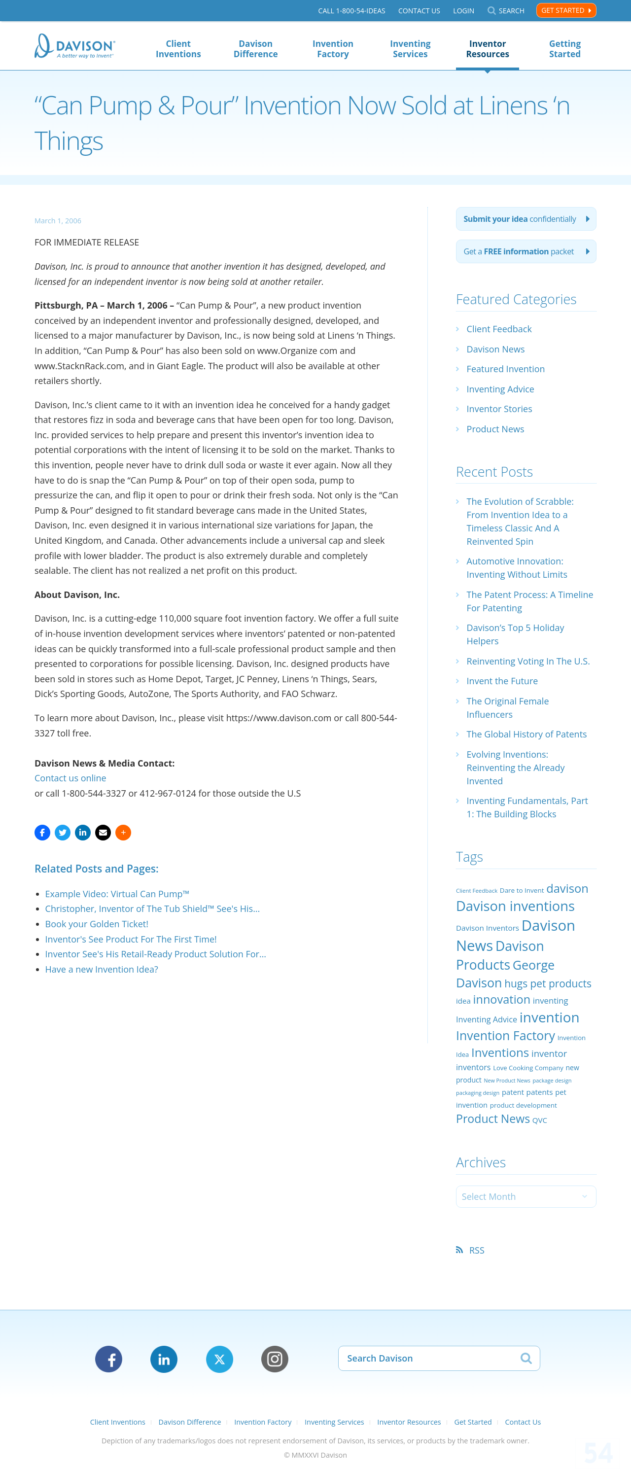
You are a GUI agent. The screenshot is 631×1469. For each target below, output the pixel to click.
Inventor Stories (499, 409)
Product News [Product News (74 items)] (493, 1118)
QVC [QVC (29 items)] (539, 1120)
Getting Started (565, 49)
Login (463, 10)
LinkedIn (163, 1359)
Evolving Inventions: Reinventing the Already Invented (516, 767)
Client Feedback (499, 329)
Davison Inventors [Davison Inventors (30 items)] (487, 928)
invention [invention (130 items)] (550, 1017)
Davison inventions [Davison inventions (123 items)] (515, 906)
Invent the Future (502, 681)
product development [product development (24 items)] (523, 1105)
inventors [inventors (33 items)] (473, 1067)
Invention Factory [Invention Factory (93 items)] (505, 1035)
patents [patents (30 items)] (539, 1092)
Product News (496, 429)
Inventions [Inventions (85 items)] (500, 1052)
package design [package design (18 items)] (551, 1080)
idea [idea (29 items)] (463, 1001)
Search (512, 10)
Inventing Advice (500, 389)
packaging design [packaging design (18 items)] (477, 1092)
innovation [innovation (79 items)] (502, 999)
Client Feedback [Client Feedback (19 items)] (476, 890)
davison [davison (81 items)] (567, 888)
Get (518, 251)
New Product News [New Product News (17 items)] (507, 1080)
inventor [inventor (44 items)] (549, 1053)
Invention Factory (333, 49)
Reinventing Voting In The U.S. (528, 661)
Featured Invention (506, 369)
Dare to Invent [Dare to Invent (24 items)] (522, 890)
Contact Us (419, 10)
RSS (477, 1250)
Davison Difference (256, 49)
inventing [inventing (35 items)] (550, 1000)
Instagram (274, 1359)
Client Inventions (178, 49)
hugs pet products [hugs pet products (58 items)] (548, 983)
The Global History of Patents (527, 734)
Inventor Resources (487, 49)
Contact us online (70, 778)
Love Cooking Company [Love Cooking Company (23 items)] (528, 1067)
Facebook (108, 1359)
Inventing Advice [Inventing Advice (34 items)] (486, 1019)
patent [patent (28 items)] (513, 1092)
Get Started (562, 10)
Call (352, 10)
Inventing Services (410, 49)
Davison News (496, 349)
